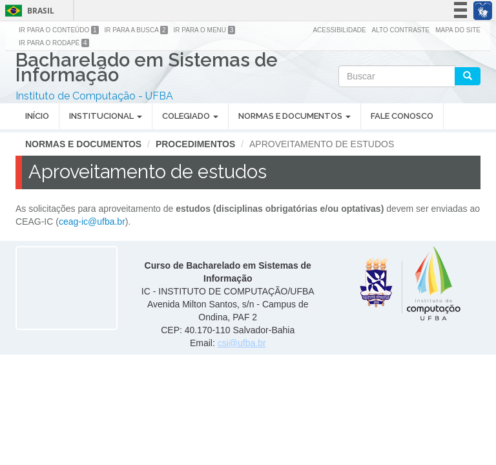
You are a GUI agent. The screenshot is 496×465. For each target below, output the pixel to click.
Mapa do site (457, 30)
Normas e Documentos (294, 116)
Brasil (27, 10)
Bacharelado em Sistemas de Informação (147, 69)
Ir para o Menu (205, 30)
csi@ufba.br (242, 343)
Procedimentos (195, 144)
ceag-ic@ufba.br (92, 221)
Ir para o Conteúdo (59, 30)
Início (37, 116)
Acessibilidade (339, 30)
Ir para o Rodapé (54, 42)
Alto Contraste (401, 30)
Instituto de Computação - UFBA (94, 96)
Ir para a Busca (136, 30)
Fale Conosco (402, 116)
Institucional (105, 116)
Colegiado (190, 116)
